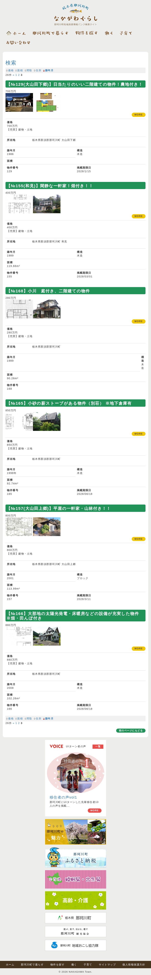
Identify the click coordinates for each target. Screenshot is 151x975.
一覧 (98, 746)
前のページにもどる (131, 730)
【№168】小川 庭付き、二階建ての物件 (48, 291)
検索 (10, 63)
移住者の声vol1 (63, 797)
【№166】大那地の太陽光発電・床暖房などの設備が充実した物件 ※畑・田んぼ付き (74, 615)
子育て (88, 964)
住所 (37, 70)
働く (74, 964)
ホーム (10, 964)
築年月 (48, 70)
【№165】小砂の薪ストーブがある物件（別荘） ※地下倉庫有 (69, 403)
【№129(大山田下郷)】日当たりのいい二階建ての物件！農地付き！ (74, 84)
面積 (19, 70)
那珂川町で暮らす (32, 964)
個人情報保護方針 (133, 964)
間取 (28, 70)
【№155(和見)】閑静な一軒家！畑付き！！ (49, 186)
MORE (95, 810)
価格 (9, 70)
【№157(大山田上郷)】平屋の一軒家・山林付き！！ (58, 508)
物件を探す (57, 964)
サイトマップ (107, 964)
